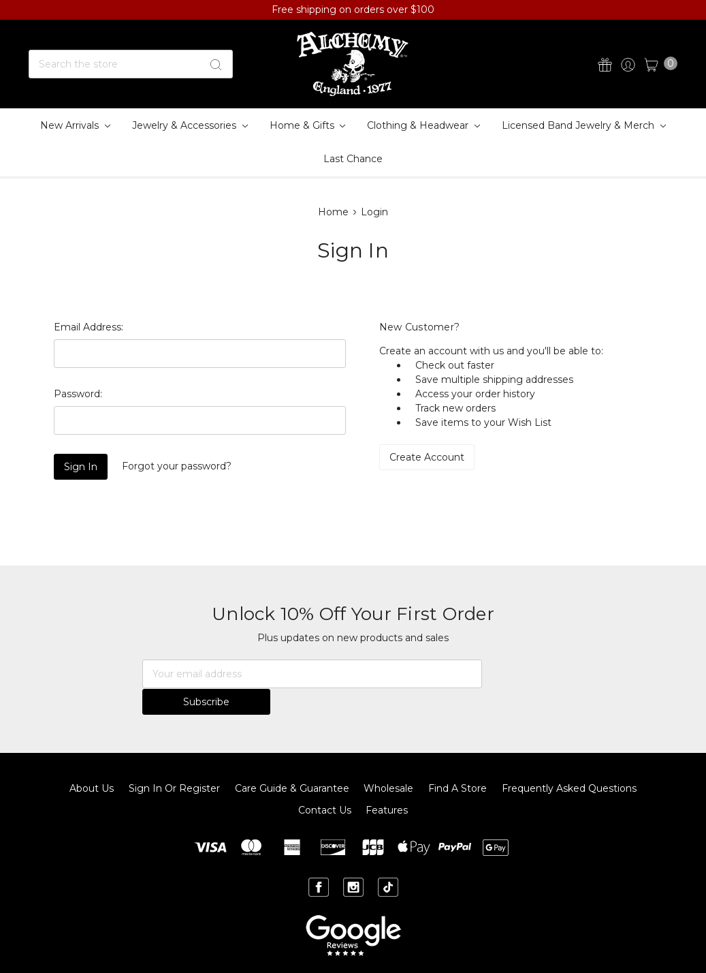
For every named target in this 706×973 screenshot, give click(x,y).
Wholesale (388, 762)
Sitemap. (353, 951)
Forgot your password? (176, 466)
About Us (91, 762)
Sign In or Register (174, 762)
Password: (78, 394)
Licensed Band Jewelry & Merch (584, 125)
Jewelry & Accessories (190, 125)
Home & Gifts (308, 125)
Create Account (426, 457)
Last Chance (353, 159)
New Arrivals (75, 125)
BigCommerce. (473, 951)
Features (387, 783)
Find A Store (457, 762)
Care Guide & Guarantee (292, 762)
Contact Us (324, 783)
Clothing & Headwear (423, 125)
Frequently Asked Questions (569, 762)
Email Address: (88, 327)
